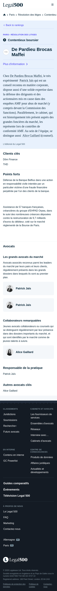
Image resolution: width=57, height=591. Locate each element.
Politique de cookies (33, 585)
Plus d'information (15, 64)
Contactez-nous (47, 585)
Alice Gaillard (31, 135)
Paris (13, 14)
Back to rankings (13, 25)
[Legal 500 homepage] (28, 559)
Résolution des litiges (31, 14)
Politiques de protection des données (14, 585)
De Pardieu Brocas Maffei (32, 52)
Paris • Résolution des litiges (20, 35)
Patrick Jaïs (27, 80)
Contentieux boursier (23, 40)
